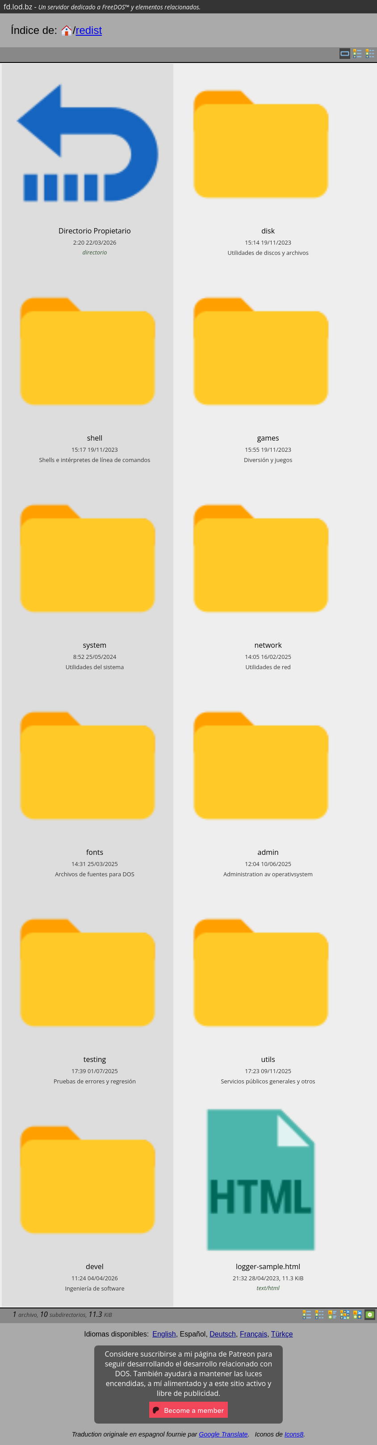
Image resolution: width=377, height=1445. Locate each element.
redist (88, 30)
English (164, 1334)
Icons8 (294, 1434)
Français (253, 1334)
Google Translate (223, 1434)
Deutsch (222, 1334)
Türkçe (282, 1334)
